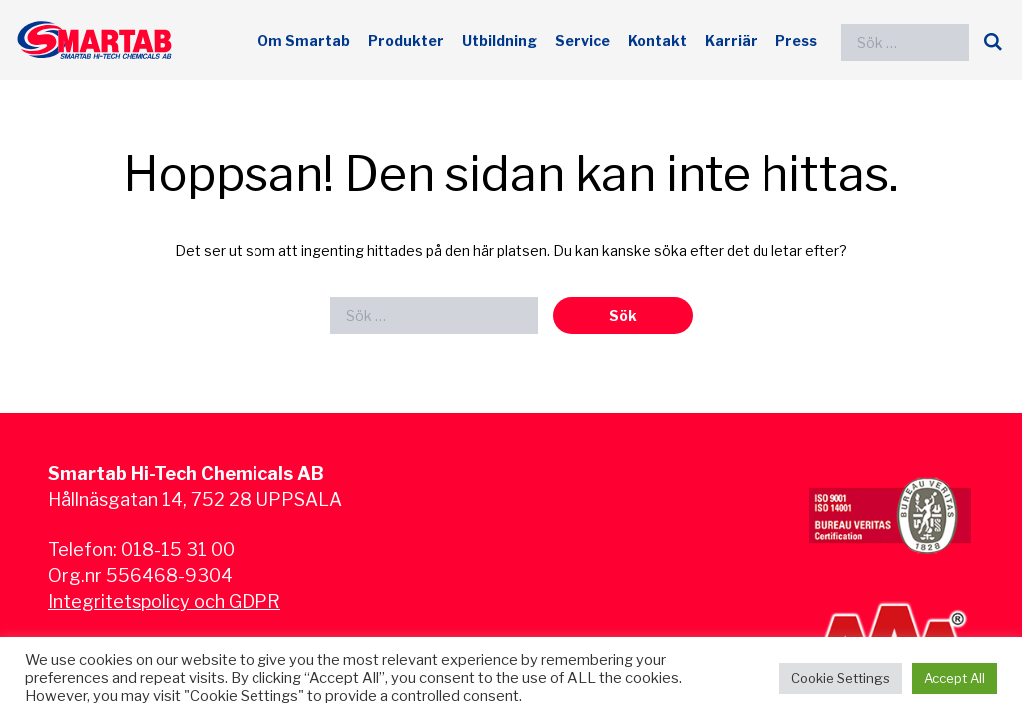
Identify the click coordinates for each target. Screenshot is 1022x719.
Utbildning (499, 40)
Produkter (406, 40)
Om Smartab (303, 40)
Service (582, 40)
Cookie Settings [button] (840, 678)
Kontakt (657, 40)
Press (796, 40)
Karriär (731, 40)
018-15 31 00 (178, 549)
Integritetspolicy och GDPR (164, 601)
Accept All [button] (954, 678)
